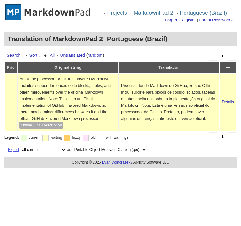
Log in (171, 20)
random (95, 55)
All (52, 55)
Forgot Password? (215, 20)
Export (13, 150)
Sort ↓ (35, 55)
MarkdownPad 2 (153, 13)
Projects (117, 13)
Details (228, 102)
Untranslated (72, 55)
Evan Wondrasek (116, 162)
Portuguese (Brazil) (203, 13)
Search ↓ (15, 55)
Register (188, 20)
